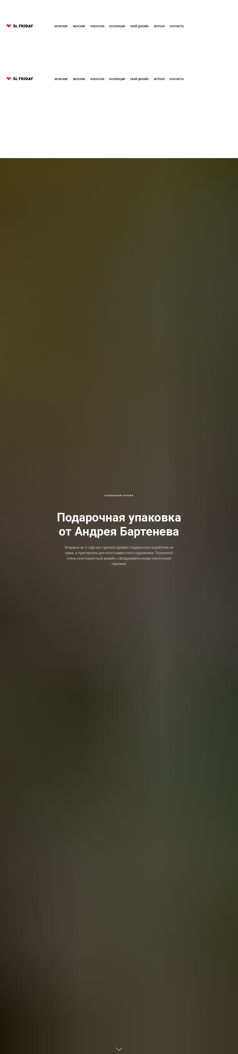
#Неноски (97, 79)
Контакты (177, 79)
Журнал (159, 79)
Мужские (61, 79)
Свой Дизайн (139, 79)
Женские (79, 79)
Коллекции (117, 79)
